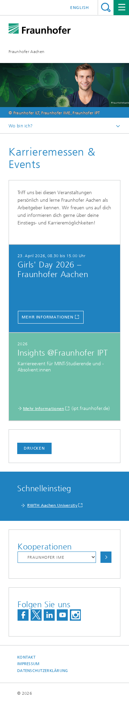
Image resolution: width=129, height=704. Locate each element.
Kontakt (26, 657)
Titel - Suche (106, 7)
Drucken (34, 448)
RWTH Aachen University (52, 505)
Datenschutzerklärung (42, 671)
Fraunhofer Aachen (26, 51)
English (79, 7)
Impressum (28, 664)
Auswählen (105, 557)
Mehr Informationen (48, 317)
